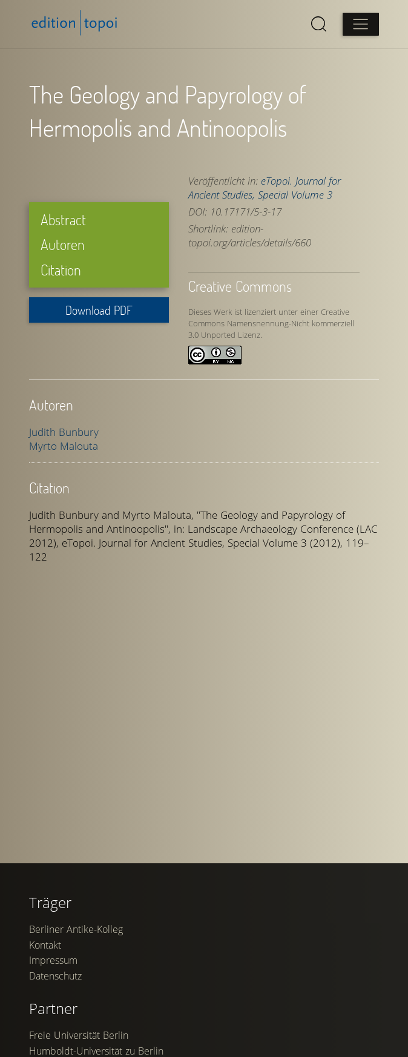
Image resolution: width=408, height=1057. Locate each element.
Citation (61, 269)
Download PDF (99, 310)
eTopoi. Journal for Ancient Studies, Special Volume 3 (264, 188)
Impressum (53, 960)
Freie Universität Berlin (78, 1035)
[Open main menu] (361, 24)
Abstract (63, 219)
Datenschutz (55, 976)
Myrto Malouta (63, 446)
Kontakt (45, 945)
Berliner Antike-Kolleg (76, 929)
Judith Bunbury (64, 432)
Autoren (63, 244)
